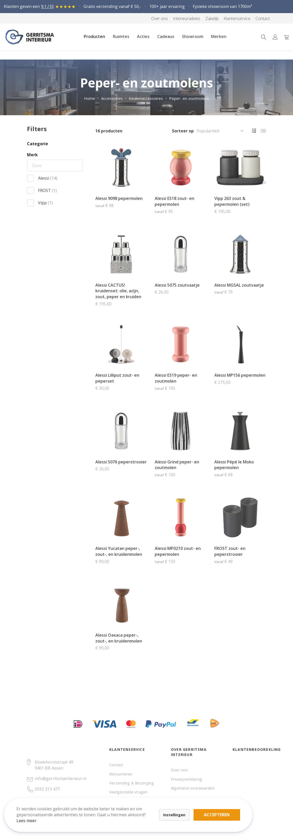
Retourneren (121, 773)
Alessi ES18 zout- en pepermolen (174, 201)
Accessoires (112, 98)
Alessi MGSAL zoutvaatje (239, 285)
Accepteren (178, 808)
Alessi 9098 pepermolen (119, 198)
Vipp (45, 203)
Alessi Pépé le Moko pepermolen (234, 465)
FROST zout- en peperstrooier (229, 551)
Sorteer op (183, 131)
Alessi (47, 178)
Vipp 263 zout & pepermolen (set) (232, 201)
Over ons (179, 769)
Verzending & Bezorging (131, 782)
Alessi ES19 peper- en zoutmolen (176, 378)
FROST (47, 190)
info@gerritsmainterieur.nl (60, 778)
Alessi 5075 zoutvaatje (177, 285)
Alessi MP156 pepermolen (239, 375)
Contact (116, 764)
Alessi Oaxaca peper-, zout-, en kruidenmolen (118, 638)
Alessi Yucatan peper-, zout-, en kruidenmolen (118, 551)
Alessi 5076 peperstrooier (121, 462)
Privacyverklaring (186, 779)
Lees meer (31, 816)
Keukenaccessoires (146, 98)
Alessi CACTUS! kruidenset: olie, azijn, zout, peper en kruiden (118, 291)
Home (89, 98)
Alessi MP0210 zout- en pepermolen (178, 551)
